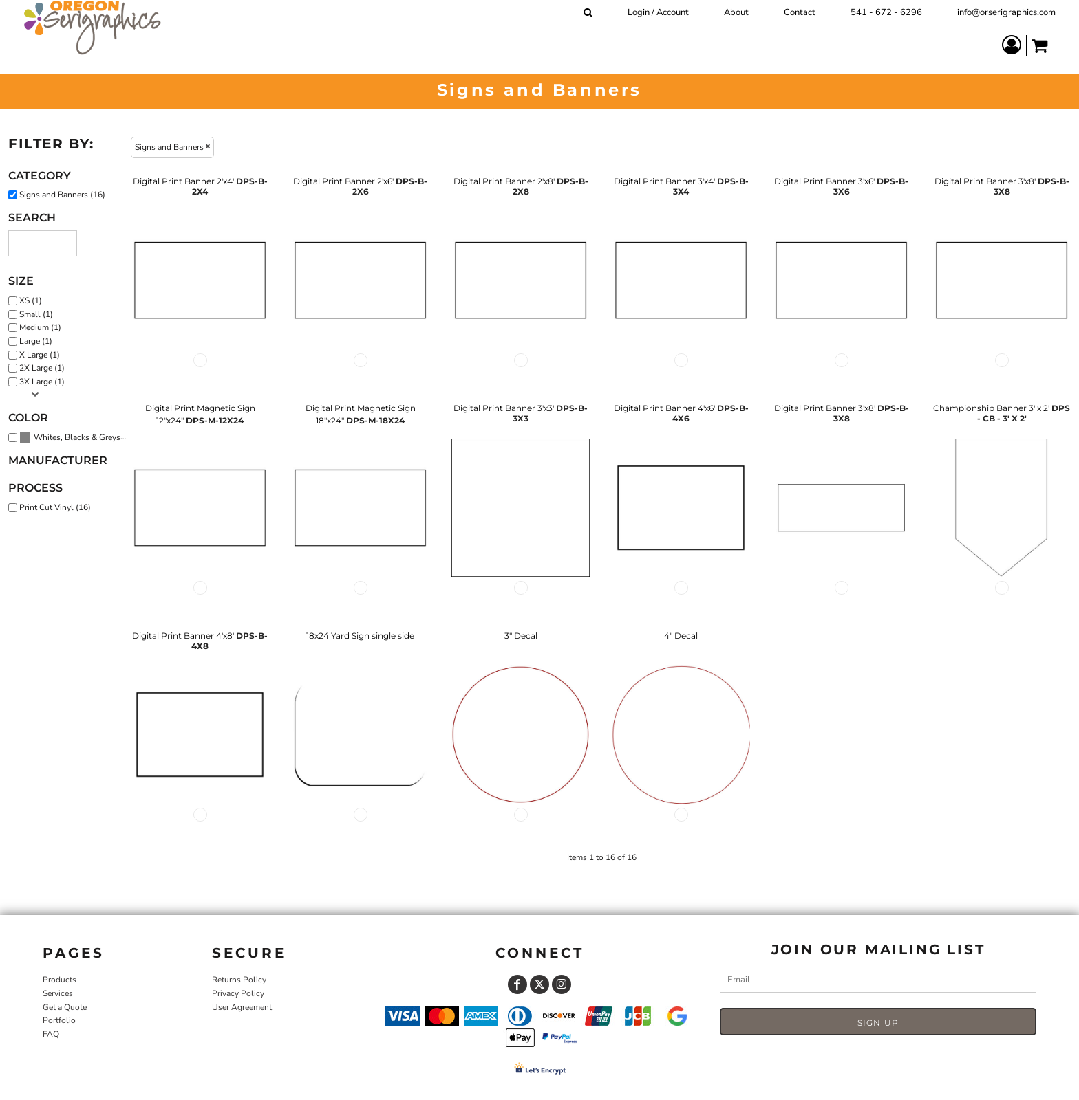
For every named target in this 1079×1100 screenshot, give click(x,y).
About (736, 12)
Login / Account (658, 12)
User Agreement (242, 1007)
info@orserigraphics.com (1006, 12)
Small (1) (36, 314)
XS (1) (30, 300)
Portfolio (59, 1020)
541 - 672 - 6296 (886, 12)
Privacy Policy (238, 993)
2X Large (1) (42, 367)
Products (59, 979)
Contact (799, 12)
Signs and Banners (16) (62, 194)
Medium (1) (40, 327)
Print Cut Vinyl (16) (55, 507)
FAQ (51, 1034)
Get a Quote (65, 1007)
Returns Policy (239, 979)
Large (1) (35, 341)
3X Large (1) (42, 381)
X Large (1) (39, 354)
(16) (76, 438)
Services (58, 993)
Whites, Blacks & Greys (77, 437)
